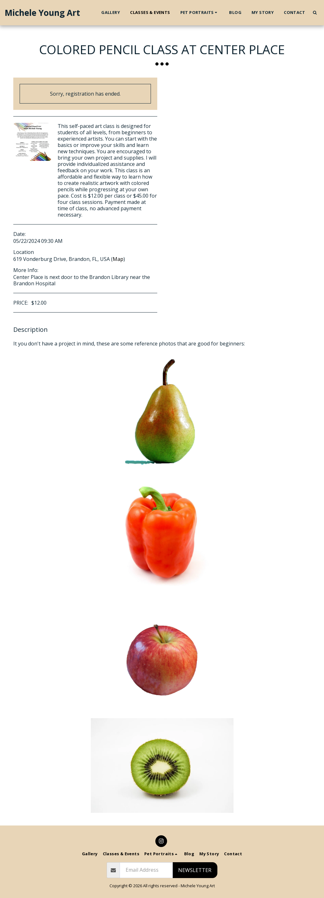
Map (118, 259)
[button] (200, 13)
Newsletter (194, 870)
